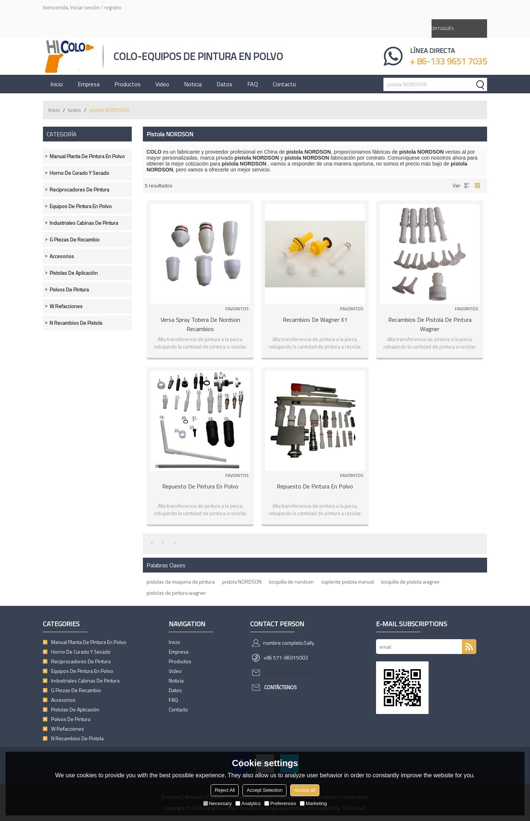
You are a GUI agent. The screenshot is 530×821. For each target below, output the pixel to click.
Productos (127, 84)
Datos (224, 84)
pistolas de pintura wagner (176, 593)
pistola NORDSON (242, 581)
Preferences (280, 803)
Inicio (56, 84)
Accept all (304, 790)
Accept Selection (264, 790)
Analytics (248, 803)
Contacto (284, 84)
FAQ (252, 84)
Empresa (89, 84)
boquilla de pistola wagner (410, 581)
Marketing (313, 803)
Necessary (217, 803)
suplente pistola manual (347, 581)
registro (112, 7)
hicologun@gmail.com (287, 672)
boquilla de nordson (291, 581)
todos (74, 110)
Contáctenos (280, 687)
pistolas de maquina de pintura (181, 581)
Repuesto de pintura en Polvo (200, 486)
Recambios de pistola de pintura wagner (430, 324)
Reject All (225, 790)
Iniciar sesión (85, 7)
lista (467, 185)
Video (162, 84)
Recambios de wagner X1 (315, 319)
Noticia (193, 84)
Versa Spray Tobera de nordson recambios (200, 324)
